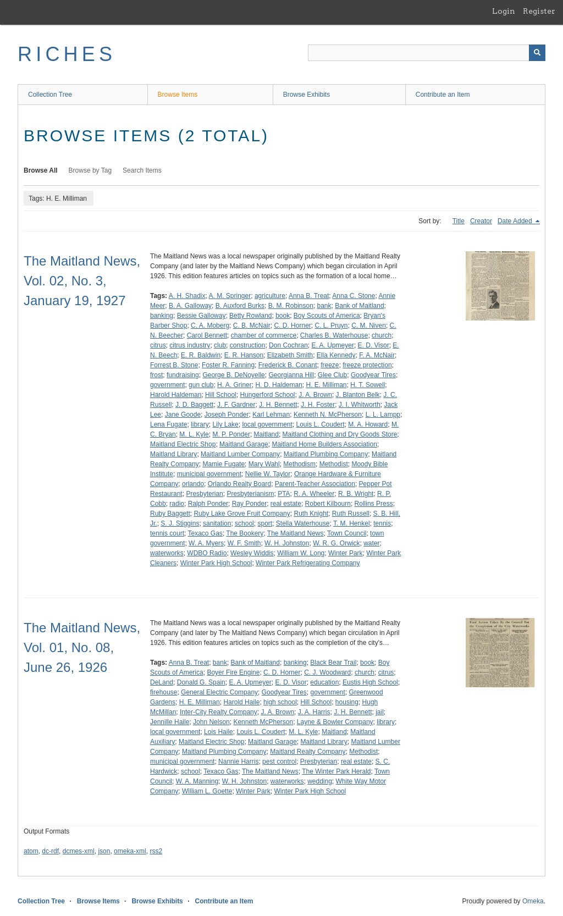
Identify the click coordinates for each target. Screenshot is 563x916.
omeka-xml (130, 851)
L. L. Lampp (383, 414)
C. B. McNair (252, 325)
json (104, 851)
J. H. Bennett (278, 405)
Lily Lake (225, 424)
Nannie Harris (238, 761)
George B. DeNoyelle (233, 375)
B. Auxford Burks (240, 306)
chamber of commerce (263, 335)
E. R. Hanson (243, 355)
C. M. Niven (368, 325)
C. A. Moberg (210, 325)
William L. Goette (207, 791)
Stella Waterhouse (303, 523)
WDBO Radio (207, 553)
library (200, 424)
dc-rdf (50, 851)
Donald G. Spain (201, 682)
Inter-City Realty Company (218, 712)
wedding (319, 781)
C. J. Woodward (327, 672)
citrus (158, 345)
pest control (279, 761)
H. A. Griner (234, 385)
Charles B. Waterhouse (334, 335)
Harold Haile (241, 702)
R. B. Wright (355, 494)
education (324, 682)
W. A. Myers (206, 543)
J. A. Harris (314, 712)
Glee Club (332, 375)
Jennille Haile (169, 722)
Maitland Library (173, 454)
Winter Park (345, 553)
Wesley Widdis (251, 553)
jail (380, 712)
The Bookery (244, 533)
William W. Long (300, 553)
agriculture (270, 296)
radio (176, 503)
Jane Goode (183, 414)
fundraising (183, 375)
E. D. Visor (373, 345)
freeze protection (367, 365)
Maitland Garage (243, 444)
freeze (330, 365)
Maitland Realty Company (307, 751)
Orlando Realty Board (239, 484)
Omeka (533, 901)
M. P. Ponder (231, 434)
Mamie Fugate (223, 464)
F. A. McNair (377, 355)
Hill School (220, 395)
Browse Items (178, 94)
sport (264, 523)
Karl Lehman (271, 414)
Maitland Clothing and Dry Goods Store (340, 434)
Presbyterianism (250, 494)
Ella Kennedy (336, 355)
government (167, 385)
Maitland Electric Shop (183, 444)
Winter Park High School (216, 563)
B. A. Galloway (190, 306)
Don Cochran (288, 345)
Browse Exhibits (306, 94)
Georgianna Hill (291, 375)
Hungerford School (267, 395)
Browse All (41, 170)
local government (267, 424)
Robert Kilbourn (328, 503)
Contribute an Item (443, 94)
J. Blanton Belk (358, 395)
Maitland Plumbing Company (326, 454)
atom (31, 851)
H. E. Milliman (326, 385)
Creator (481, 221)
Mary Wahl (264, 464)
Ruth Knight (311, 513)
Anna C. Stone (353, 296)
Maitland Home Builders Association (324, 444)
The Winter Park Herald (336, 771)
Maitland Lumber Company (240, 454)
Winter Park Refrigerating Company (308, 563)
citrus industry (189, 345)
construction (248, 345)
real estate (286, 503)
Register (539, 11)
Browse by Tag (90, 170)
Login (503, 11)
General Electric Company (219, 692)
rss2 (156, 851)
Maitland (266, 434)
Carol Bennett (207, 335)
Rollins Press (374, 503)
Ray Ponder (249, 503)
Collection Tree (50, 94)
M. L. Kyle (193, 434)
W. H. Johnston (286, 543)
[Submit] (537, 53)
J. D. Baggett (194, 405)
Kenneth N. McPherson (328, 414)
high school (280, 702)
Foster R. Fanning (228, 365)
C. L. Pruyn (330, 325)
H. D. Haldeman (278, 385)
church (381, 335)
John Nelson (211, 722)
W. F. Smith (244, 543)
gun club (201, 385)
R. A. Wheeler (314, 494)
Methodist (333, 464)
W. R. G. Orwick (336, 543)
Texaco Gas (205, 533)
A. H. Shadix (187, 296)
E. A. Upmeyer (333, 345)
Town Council (346, 533)
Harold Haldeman (175, 395)
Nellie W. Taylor (267, 474)
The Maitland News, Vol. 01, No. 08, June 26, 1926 (82, 647)
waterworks (167, 553)
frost (156, 375)
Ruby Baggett (170, 513)
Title (458, 221)
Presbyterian (204, 494)
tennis (382, 523)
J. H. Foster (318, 405)
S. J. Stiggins (180, 523)
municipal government (209, 474)
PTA (284, 494)
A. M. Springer (230, 296)
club (220, 345)
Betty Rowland (250, 315)
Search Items (142, 170)
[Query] (426, 53)
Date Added (516, 221)
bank (324, 306)
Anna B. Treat (309, 296)
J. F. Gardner (236, 405)
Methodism (299, 464)
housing (346, 702)
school (244, 523)
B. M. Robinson (290, 306)
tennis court (167, 533)
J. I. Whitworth (359, 405)
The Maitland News (295, 533)
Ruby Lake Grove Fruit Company (242, 513)
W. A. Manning (197, 781)
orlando (193, 484)
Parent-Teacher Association (315, 484)
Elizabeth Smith (290, 355)
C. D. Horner (292, 325)
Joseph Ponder (227, 414)
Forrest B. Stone (174, 365)
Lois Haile (218, 732)
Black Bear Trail (333, 662)
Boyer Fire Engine (233, 672)
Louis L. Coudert (320, 424)
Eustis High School (370, 682)
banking (161, 315)
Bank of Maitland (359, 306)
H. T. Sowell (367, 385)
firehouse (163, 692)
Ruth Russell (350, 513)
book (282, 315)
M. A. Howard (368, 424)
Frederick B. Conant (287, 365)
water (371, 543)
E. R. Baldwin (200, 355)
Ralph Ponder (208, 503)
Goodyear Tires (373, 375)
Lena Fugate (168, 424)
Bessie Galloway (201, 315)
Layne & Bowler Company (335, 722)
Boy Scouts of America (327, 315)
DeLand (161, 682)
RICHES (67, 54)
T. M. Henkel (351, 523)
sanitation (217, 523)
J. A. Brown (315, 395)
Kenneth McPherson (263, 722)
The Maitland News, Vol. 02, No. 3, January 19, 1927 (82, 280)
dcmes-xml (79, 851)
